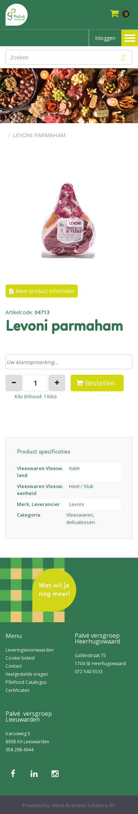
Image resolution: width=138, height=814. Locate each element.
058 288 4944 (19, 750)
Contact (14, 666)
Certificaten (17, 690)
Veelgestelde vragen (27, 674)
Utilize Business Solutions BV (83, 805)
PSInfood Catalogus (26, 682)
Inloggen (105, 37)
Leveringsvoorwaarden (30, 650)
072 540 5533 (89, 671)
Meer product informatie (44, 290)
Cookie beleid (20, 658)
